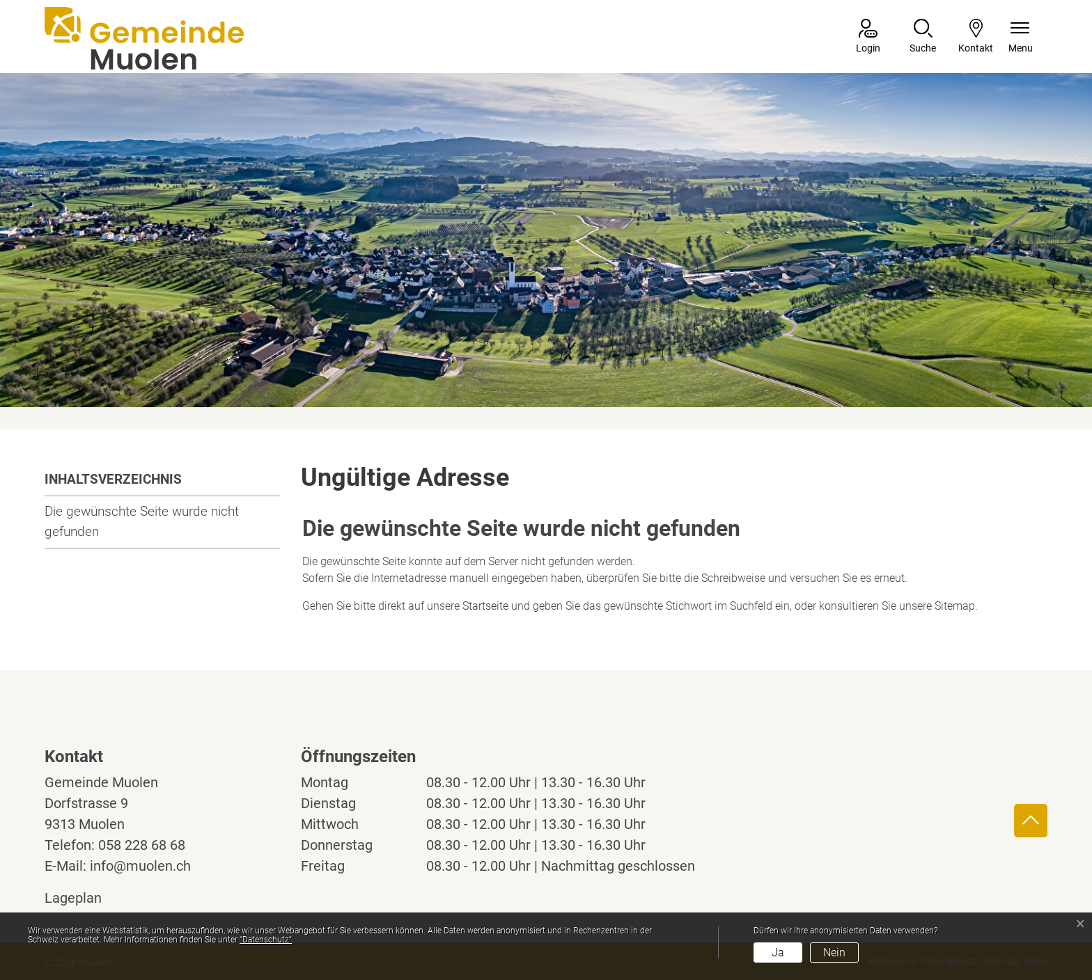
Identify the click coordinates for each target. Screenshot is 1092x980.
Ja (778, 952)
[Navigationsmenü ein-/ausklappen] (1020, 37)
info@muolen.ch (140, 866)
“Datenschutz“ (266, 940)
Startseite (485, 605)
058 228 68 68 (141, 845)
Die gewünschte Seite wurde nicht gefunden (142, 521)
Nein (834, 952)
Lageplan (86, 898)
